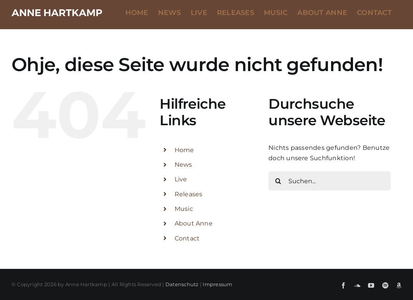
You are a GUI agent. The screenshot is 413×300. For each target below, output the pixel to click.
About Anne (194, 223)
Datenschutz (182, 284)
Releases (189, 194)
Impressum (217, 284)
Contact (187, 238)
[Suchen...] (329, 181)
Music (184, 208)
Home (184, 150)
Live (181, 179)
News (183, 164)
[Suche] (278, 181)
